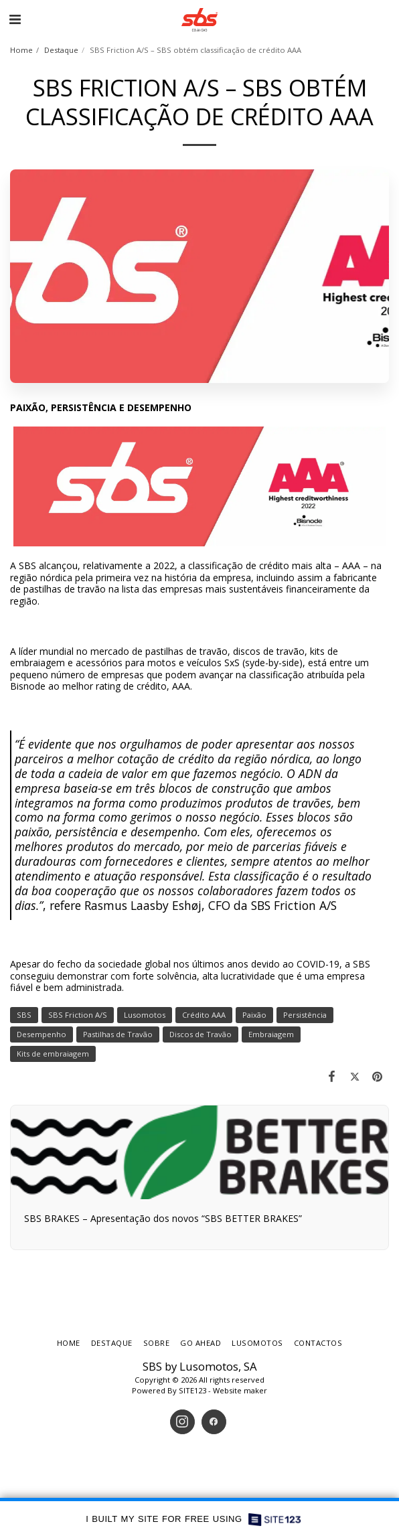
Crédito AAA (204, 1015)
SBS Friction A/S (77, 1015)
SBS (24, 1015)
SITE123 (192, 1390)
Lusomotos (144, 1015)
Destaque (61, 50)
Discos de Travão (200, 1034)
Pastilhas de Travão (118, 1034)
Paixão (254, 1015)
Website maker (240, 1390)
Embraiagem (271, 1034)
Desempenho (41, 1034)
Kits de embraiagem (53, 1054)
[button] (14, 19)
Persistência (305, 1015)
